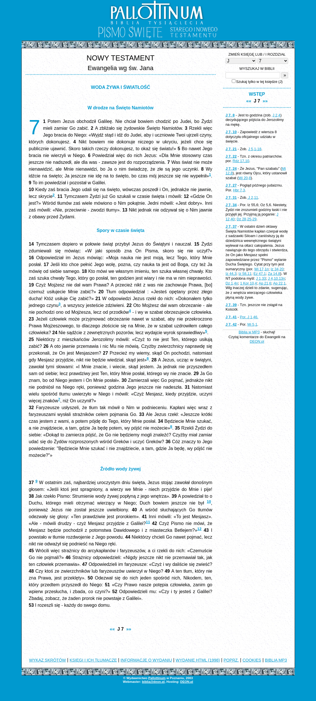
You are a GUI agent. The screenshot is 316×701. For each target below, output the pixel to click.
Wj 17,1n (261, 269)
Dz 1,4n (232, 283)
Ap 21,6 (265, 283)
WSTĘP (257, 94)
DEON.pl (257, 341)
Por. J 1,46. (249, 317)
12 (199, 529)
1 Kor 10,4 (248, 283)
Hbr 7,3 (239, 190)
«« (112, 629)
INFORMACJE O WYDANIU (146, 660)
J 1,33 (261, 278)
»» (128, 629)
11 (148, 522)
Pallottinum (157, 678)
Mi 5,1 (252, 324)
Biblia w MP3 (249, 332)
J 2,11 (252, 197)
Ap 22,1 (279, 283)
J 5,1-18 (254, 149)
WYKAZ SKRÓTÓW (47, 660)
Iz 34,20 (277, 269)
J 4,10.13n (276, 278)
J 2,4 (276, 115)
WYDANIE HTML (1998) (198, 660)
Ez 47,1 (259, 273)
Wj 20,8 (244, 178)
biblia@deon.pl (153, 681)
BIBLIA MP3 (276, 660)
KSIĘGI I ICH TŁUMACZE (93, 660)
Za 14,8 (274, 273)
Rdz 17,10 (241, 161)
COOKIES (252, 660)
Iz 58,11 (244, 273)
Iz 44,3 (231, 273)
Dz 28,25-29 (247, 219)
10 (209, 501)
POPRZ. (231, 660)
